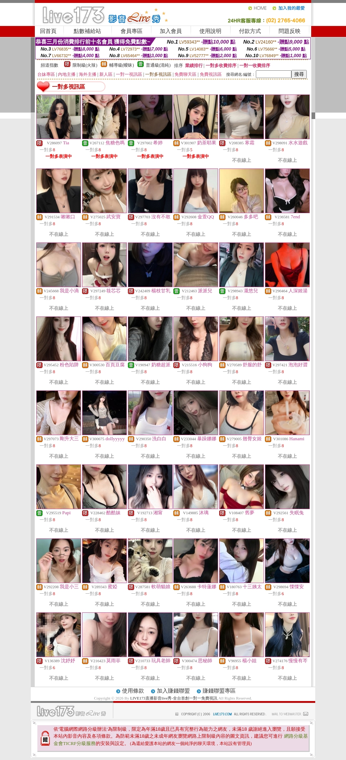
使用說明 (210, 31)
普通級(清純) (158, 65)
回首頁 (48, 31)
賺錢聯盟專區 (219, 691)
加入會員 (171, 31)
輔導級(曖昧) (121, 65)
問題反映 (290, 31)
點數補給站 (87, 31)
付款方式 (250, 31)
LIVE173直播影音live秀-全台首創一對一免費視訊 (173, 698)
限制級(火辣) (85, 65)
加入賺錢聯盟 (173, 691)
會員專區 (132, 31)
